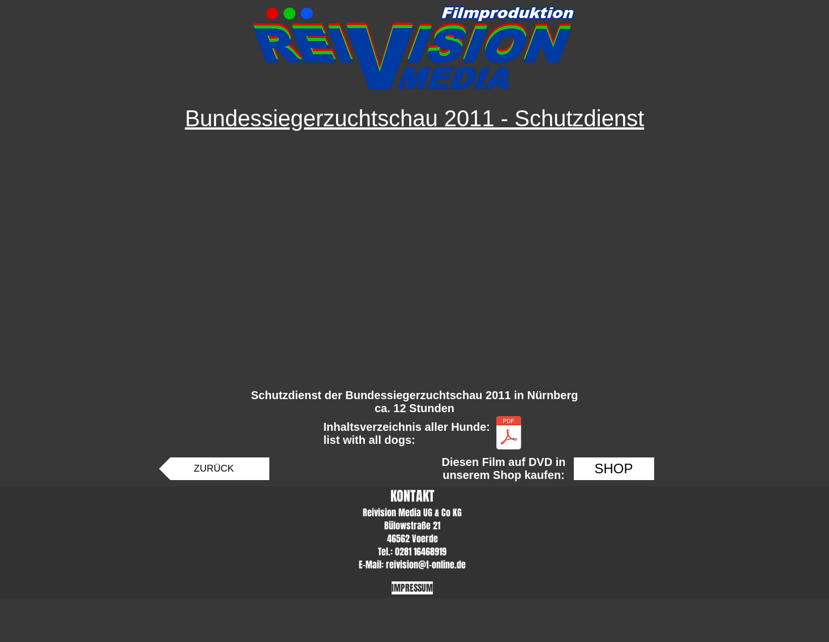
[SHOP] (614, 468)
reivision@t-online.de (426, 564)
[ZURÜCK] (214, 468)
